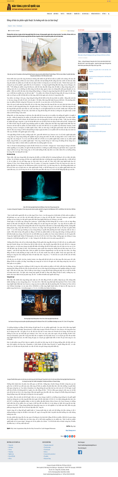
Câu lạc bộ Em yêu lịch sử (49, 454)
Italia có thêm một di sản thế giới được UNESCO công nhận (100, 107)
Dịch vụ (45, 452)
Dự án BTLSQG (85, 14)
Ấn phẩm (46, 456)
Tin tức (63, 14)
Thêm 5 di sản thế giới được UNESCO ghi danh (97, 131)
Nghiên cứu (77, 14)
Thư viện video (47, 447)
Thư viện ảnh (47, 449)
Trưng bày (69, 14)
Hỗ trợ (104, 14)
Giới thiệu (56, 14)
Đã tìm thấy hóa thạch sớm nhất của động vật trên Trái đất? (100, 116)
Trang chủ (49, 14)
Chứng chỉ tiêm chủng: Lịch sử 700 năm (96, 83)
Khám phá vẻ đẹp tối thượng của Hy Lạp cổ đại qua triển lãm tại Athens (94, 55)
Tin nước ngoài (19, 26)
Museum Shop (47, 458)
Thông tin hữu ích (96, 14)
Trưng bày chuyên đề (48, 445)
